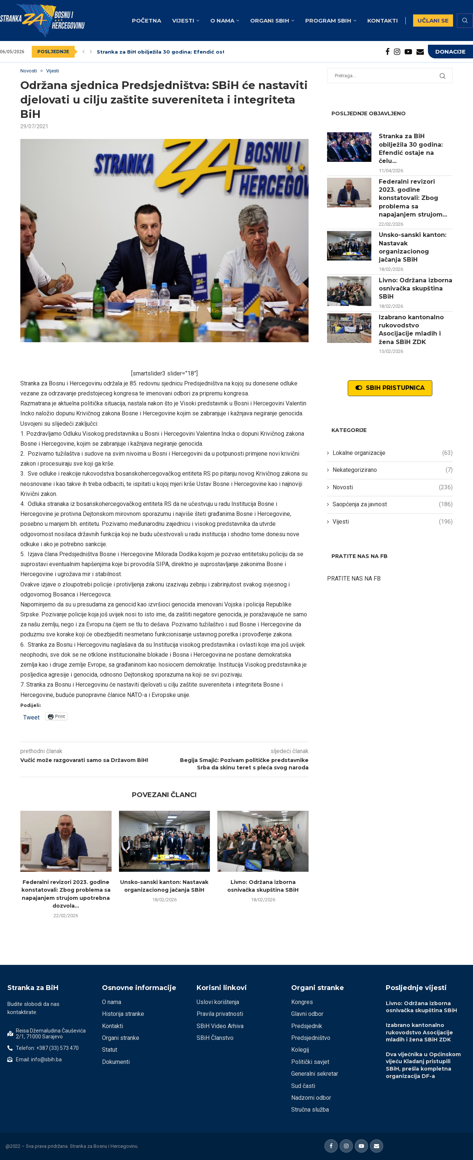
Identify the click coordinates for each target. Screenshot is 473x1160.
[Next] (91, 52)
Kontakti (382, 20)
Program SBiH (328, 20)
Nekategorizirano (393, 470)
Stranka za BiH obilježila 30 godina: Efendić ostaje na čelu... (411, 148)
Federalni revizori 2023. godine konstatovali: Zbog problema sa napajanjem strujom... (413, 198)
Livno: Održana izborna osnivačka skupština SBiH (415, 288)
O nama (222, 20)
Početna (146, 20)
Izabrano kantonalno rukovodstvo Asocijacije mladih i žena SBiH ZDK (411, 330)
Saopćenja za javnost (393, 504)
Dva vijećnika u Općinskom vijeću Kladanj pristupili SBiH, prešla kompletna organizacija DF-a (423, 1065)
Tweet (31, 716)
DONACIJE (450, 51)
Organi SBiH (269, 20)
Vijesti (183, 20)
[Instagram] (397, 52)
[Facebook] (387, 52)
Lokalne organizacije (393, 453)
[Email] (420, 52)
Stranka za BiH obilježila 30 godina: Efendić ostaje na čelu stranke (186, 52)
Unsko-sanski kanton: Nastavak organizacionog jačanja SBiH (412, 247)
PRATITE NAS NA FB (354, 578)
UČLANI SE (433, 20)
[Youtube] (408, 52)
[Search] (465, 20)
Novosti (393, 487)
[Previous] (83, 52)
